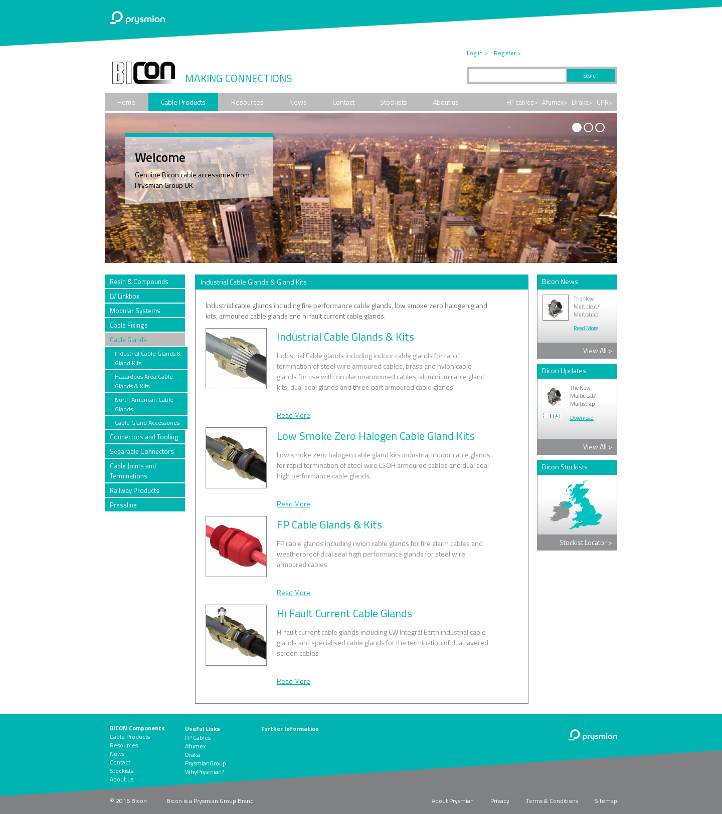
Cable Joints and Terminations (133, 471)
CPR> (604, 102)
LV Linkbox (124, 296)
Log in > (477, 53)
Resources (247, 102)
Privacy (499, 800)
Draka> (582, 102)
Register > (507, 53)
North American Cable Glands (144, 404)
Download (582, 418)
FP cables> (521, 102)
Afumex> (554, 102)
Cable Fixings (129, 325)
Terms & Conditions (552, 800)
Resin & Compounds (139, 282)
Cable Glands (128, 340)
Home (126, 102)
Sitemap (606, 800)
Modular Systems (135, 311)
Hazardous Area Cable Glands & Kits (144, 381)
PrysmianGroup (205, 763)
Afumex (195, 746)
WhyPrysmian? (204, 771)
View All (597, 350)
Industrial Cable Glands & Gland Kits (148, 358)
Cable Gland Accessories (147, 422)
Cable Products (183, 102)
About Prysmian (453, 800)
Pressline (123, 505)
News (298, 102)
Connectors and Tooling (144, 437)
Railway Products (134, 490)
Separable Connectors (142, 451)
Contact (343, 102)
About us (446, 102)
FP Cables (198, 737)
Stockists (393, 102)
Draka (192, 754)
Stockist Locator (586, 542)
